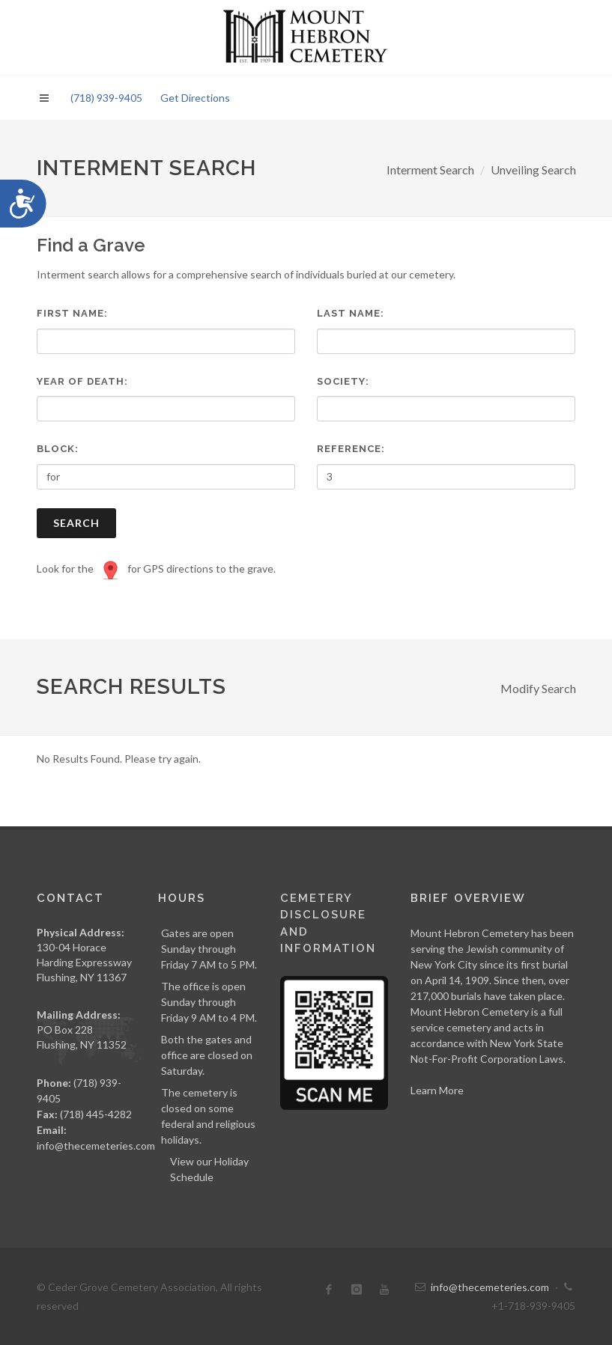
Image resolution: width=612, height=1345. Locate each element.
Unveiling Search (533, 169)
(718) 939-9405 (106, 97)
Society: (343, 381)
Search (76, 522)
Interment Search (430, 169)
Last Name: (350, 313)
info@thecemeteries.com (96, 1145)
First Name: (72, 313)
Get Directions (195, 97)
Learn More (437, 1090)
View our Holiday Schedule (209, 1169)
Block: (58, 448)
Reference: (351, 448)
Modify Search (538, 688)
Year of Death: (82, 381)
